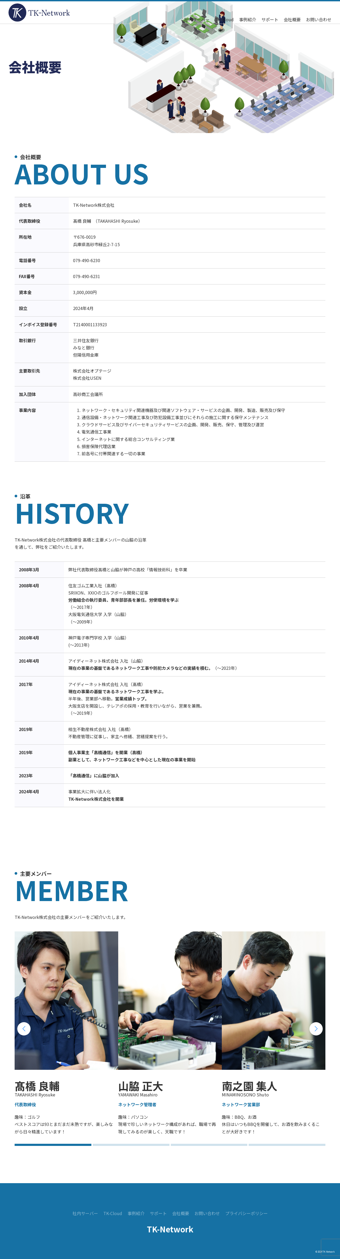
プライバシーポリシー (246, 1213)
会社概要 (292, 19)
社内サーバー (197, 19)
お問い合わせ (319, 19)
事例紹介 (247, 19)
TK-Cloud (224, 19)
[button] (24, 1028)
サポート (269, 19)
